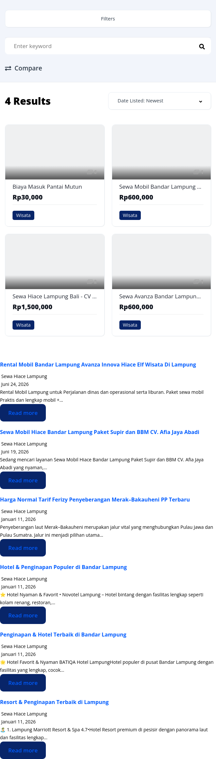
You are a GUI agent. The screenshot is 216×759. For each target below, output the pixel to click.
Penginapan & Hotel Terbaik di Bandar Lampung (63, 634)
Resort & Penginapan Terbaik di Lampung (54, 702)
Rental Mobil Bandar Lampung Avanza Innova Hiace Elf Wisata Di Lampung (98, 364)
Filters (108, 18)
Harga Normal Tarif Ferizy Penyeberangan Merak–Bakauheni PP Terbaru (95, 499)
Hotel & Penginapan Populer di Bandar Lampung (63, 567)
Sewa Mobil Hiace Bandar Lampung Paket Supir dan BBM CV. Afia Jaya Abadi (99, 432)
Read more (23, 413)
